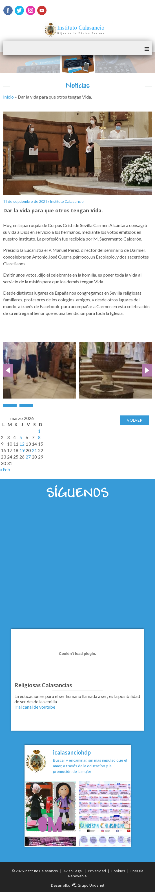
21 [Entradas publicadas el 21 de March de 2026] (34, 450)
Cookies (118, 870)
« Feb (5, 469)
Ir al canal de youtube (34, 706)
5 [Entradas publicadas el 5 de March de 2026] (20, 437)
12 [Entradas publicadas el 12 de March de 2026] (22, 443)
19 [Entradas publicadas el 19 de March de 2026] (22, 450)
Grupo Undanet (88, 885)
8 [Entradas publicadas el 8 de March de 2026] (39, 437)
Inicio (8, 96)
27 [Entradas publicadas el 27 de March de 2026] (28, 456)
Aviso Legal (73, 870)
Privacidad (97, 870)
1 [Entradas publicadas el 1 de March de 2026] (39, 430)
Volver (134, 420)
